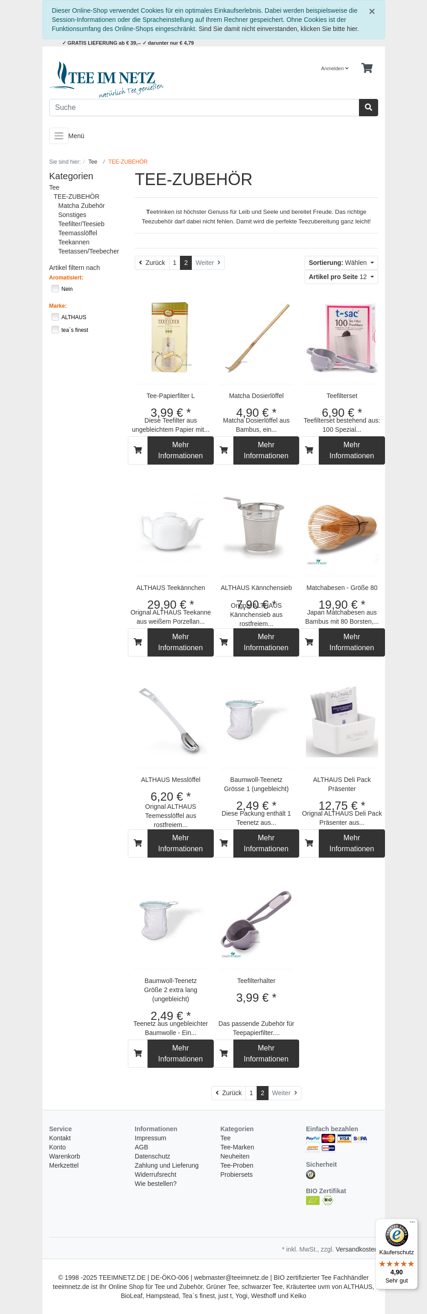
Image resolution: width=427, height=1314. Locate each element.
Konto (57, 1147)
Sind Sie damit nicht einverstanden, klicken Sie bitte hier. (279, 28)
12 (339, 276)
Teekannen (74, 242)
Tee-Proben (237, 1165)
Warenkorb (64, 1156)
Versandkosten (357, 1249)
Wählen (339, 262)
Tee (54, 187)
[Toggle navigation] (59, 136)
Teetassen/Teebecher (88, 251)
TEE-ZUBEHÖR (77, 196)
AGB (141, 1147)
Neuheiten (235, 1156)
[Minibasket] (367, 68)
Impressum (150, 1138)
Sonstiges (72, 214)
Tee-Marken (237, 1147)
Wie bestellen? (156, 1183)
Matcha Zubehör (81, 205)
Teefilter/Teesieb (81, 224)
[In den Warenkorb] (138, 450)
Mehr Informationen (180, 450)
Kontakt (60, 1138)
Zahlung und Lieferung (167, 1165)
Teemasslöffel (77, 233)
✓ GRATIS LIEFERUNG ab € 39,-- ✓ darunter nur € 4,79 (128, 43)
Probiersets (237, 1174)
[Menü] (412, 1224)
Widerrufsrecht (155, 1174)
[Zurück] (152, 263)
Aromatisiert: (66, 277)
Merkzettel (64, 1165)
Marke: (58, 306)
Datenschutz (152, 1156)
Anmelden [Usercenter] (334, 68)
